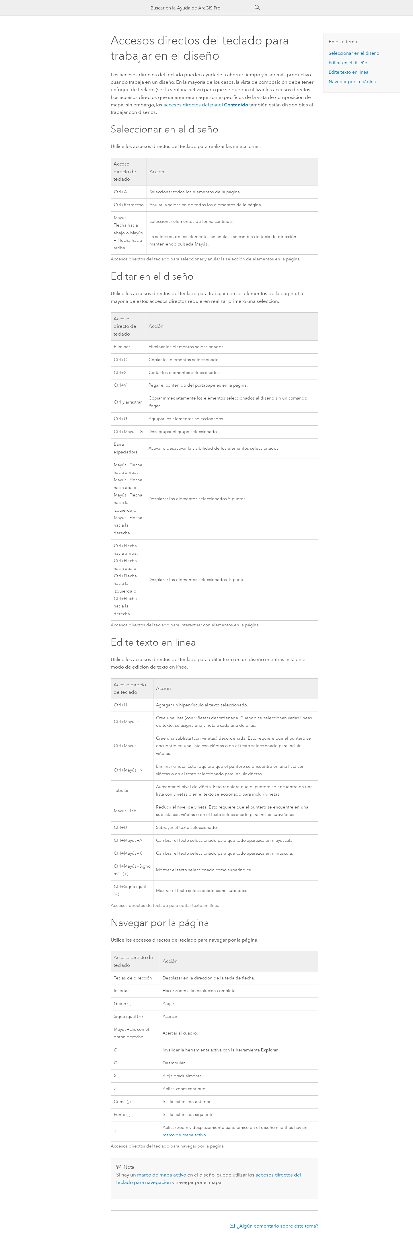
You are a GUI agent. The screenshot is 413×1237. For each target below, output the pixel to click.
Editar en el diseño (348, 62)
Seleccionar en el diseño (354, 53)
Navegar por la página (352, 81)
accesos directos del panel (205, 105)
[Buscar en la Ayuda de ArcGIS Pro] (200, 8)
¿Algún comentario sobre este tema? (277, 1226)
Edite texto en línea (349, 72)
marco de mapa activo (184, 1135)
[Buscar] (257, 8)
